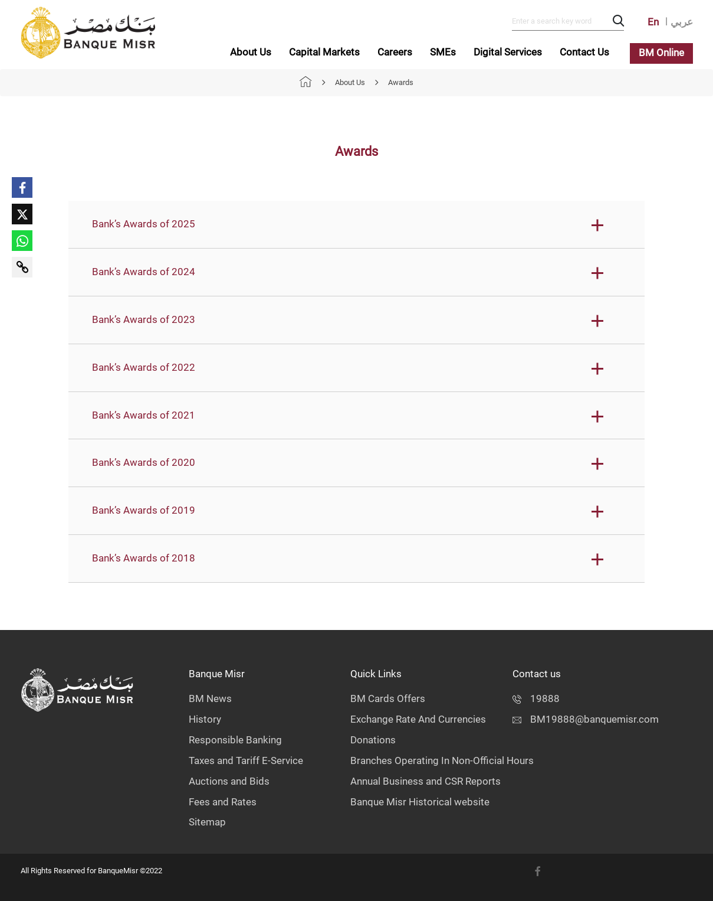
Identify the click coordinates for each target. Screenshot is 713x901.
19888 (536, 698)
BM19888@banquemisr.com (585, 719)
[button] (356, 225)
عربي (682, 22)
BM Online (661, 52)
